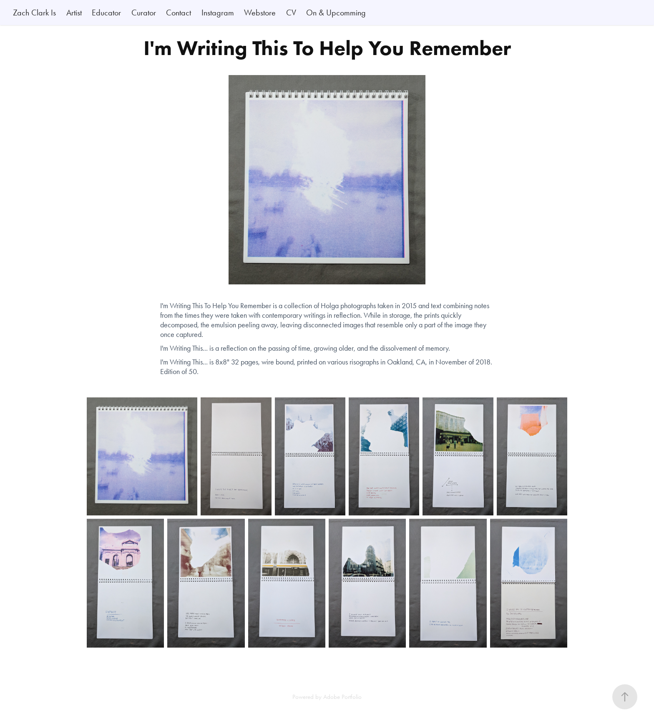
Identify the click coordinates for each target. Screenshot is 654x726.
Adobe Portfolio (342, 697)
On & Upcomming (336, 13)
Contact (178, 13)
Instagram (217, 13)
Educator (106, 13)
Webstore (260, 13)
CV (291, 13)
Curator (143, 13)
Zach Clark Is (34, 13)
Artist (74, 13)
